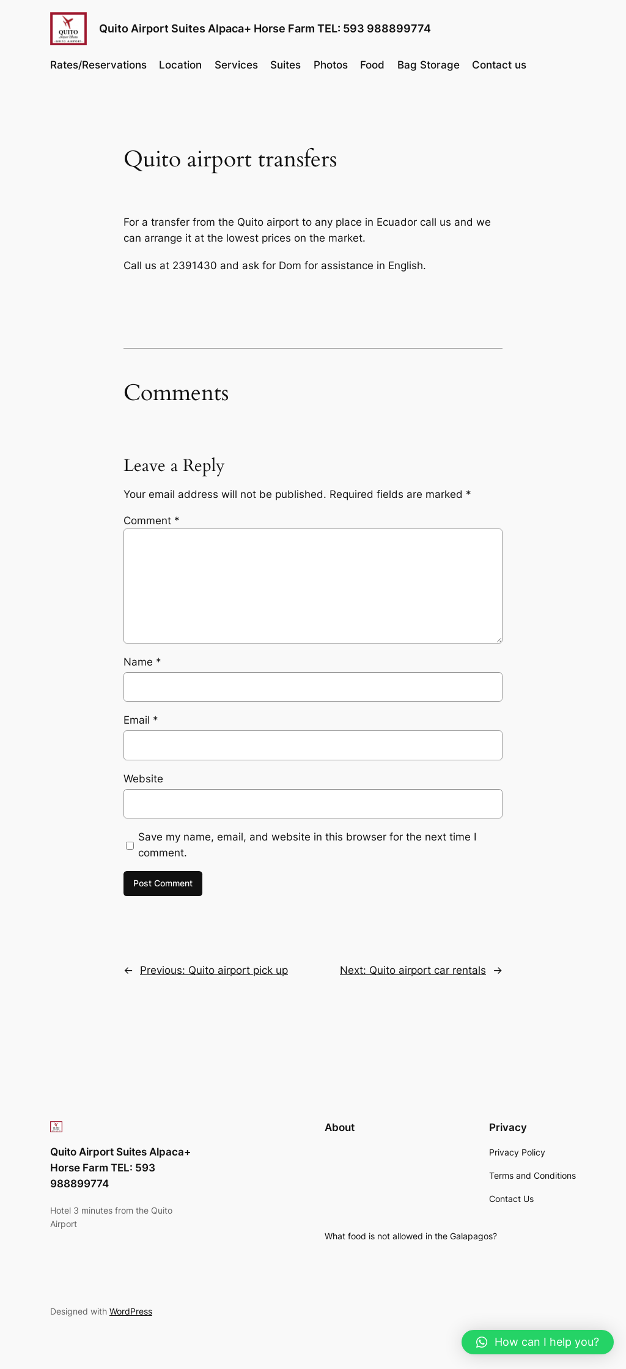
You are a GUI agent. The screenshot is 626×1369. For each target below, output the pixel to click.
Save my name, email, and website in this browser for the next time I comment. (307, 845)
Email (140, 720)
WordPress (130, 1311)
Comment (151, 520)
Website (143, 779)
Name (142, 662)
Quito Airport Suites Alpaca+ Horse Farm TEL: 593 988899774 (265, 28)
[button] (538, 1342)
